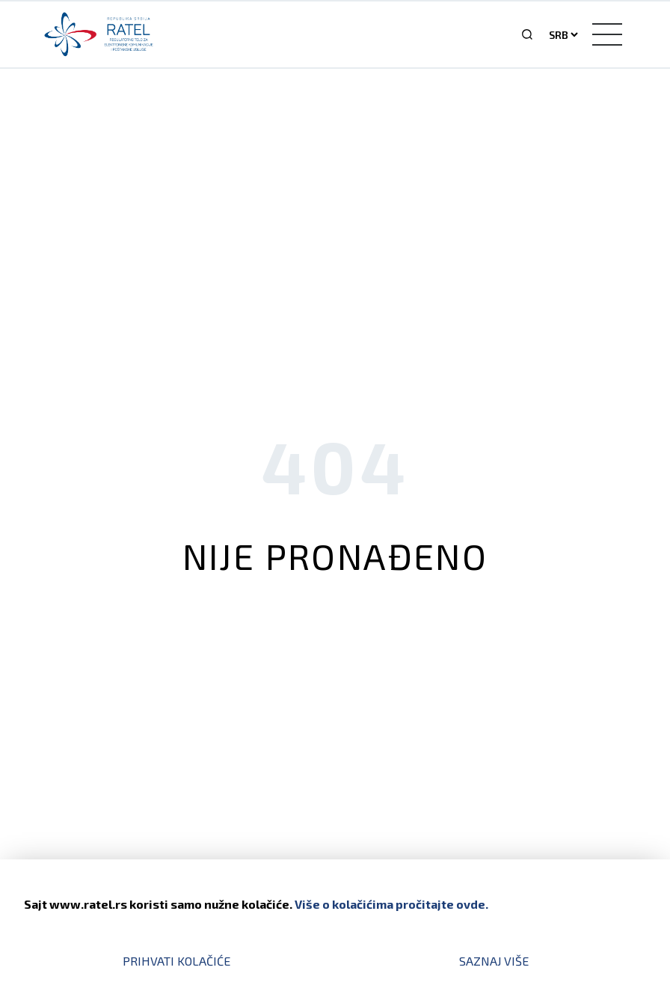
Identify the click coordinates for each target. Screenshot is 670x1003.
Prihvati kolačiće (176, 961)
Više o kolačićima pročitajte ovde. (391, 904)
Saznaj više (494, 961)
